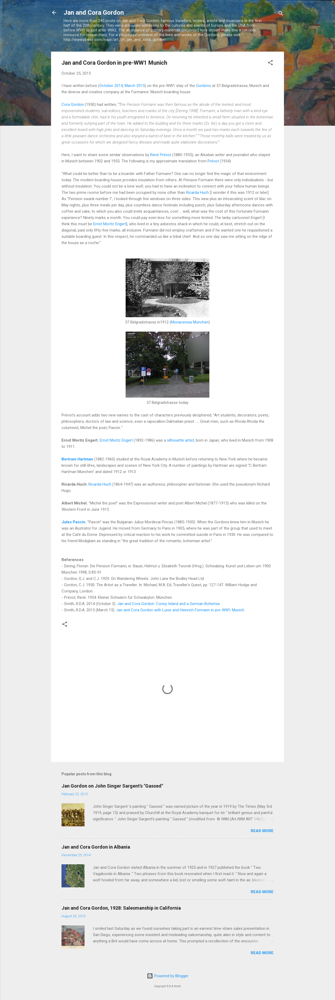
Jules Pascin (73, 522)
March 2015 (135, 85)
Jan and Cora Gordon (94, 12)
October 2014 (111, 85)
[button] (270, 63)
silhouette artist (180, 440)
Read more (262, 830)
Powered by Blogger (167, 976)
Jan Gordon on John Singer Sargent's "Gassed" (112, 786)
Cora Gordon (73, 104)
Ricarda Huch (197, 192)
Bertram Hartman (77, 459)
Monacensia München (190, 322)
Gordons (203, 85)
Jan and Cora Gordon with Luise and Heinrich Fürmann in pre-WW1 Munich (180, 610)
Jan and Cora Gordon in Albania (96, 847)
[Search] (281, 14)
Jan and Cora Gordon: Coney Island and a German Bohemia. (168, 603)
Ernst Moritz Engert (109, 224)
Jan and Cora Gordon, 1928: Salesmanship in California (121, 908)
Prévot (213, 161)
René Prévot (160, 154)
